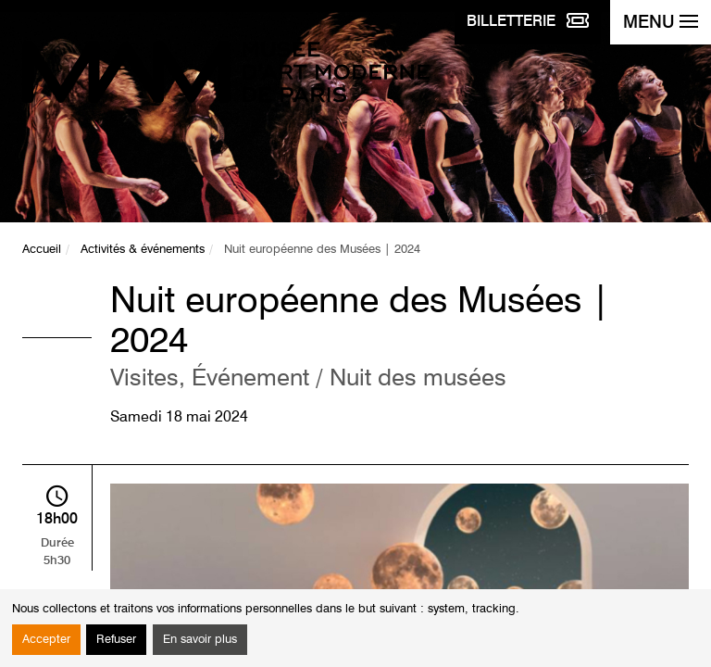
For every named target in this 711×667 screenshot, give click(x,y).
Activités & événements (143, 250)
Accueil (41, 250)
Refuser (116, 640)
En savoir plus (200, 640)
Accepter (46, 640)
